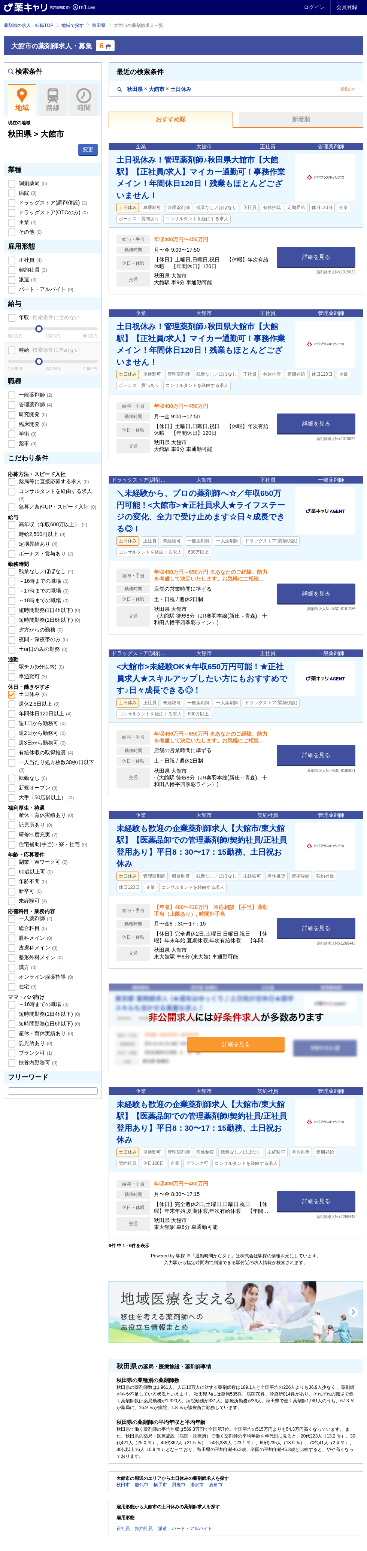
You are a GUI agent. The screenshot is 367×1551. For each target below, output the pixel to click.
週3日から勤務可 (41, 743)
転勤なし (32, 778)
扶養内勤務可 (37, 1063)
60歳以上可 (35, 872)
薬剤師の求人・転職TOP (28, 25)
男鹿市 (178, 1484)
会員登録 (346, 7)
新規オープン (37, 788)
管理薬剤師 (34, 405)
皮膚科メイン (37, 948)
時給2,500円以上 (41, 534)
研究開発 (32, 414)
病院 (27, 193)
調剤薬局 (32, 183)
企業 (27, 222)
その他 (29, 232)
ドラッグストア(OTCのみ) (52, 212)
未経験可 (32, 901)
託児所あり (34, 825)
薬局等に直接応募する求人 (53, 481)
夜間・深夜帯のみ (42, 639)
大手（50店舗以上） (45, 797)
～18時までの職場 (43, 600)
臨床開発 (32, 424)
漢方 (27, 967)
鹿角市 (215, 1484)
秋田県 (99, 25)
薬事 (27, 443)
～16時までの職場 (43, 581)
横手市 (160, 1484)
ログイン (314, 7)
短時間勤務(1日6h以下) (48, 620)
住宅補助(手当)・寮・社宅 (52, 844)
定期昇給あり (37, 544)
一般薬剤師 (34, 395)
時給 (48, 350)
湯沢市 (197, 1484)
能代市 (141, 1484)
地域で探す (72, 25)
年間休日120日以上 (44, 714)
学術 (27, 434)
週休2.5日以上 (38, 704)
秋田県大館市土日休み (154, 89)
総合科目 (32, 928)
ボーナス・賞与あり (45, 554)
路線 (53, 100)
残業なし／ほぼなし (45, 571)
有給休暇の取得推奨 (45, 752)
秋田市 (123, 1484)
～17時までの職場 (43, 591)
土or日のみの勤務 (42, 649)
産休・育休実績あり (45, 815)
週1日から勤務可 (41, 723)
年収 (48, 317)
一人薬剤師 (34, 918)
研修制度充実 (37, 834)
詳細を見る (316, 257)
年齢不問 (32, 881)
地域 (22, 100)
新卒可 (29, 891)
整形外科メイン (40, 957)
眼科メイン (34, 938)
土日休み (32, 694)
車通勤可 (32, 676)
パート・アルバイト (45, 289)
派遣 (27, 279)
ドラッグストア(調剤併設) (52, 203)
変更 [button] (88, 149)
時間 (83, 100)
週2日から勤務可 (41, 733)
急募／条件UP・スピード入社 (56, 507)
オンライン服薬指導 (45, 977)
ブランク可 (34, 1053)
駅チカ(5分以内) (40, 667)
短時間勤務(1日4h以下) (48, 610)
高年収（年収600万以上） (52, 524)
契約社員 (32, 270)
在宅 (27, 987)
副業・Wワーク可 (42, 862)
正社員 (29, 260)
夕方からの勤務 (40, 630)
